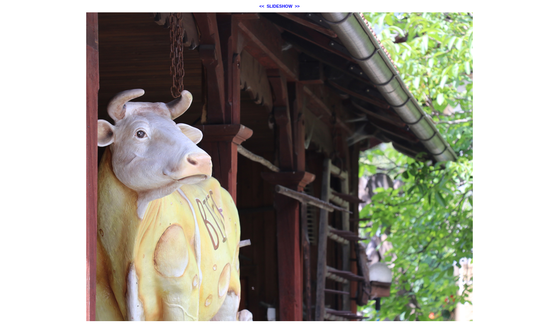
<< (261, 6)
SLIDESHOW (280, 6)
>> (297, 6)
